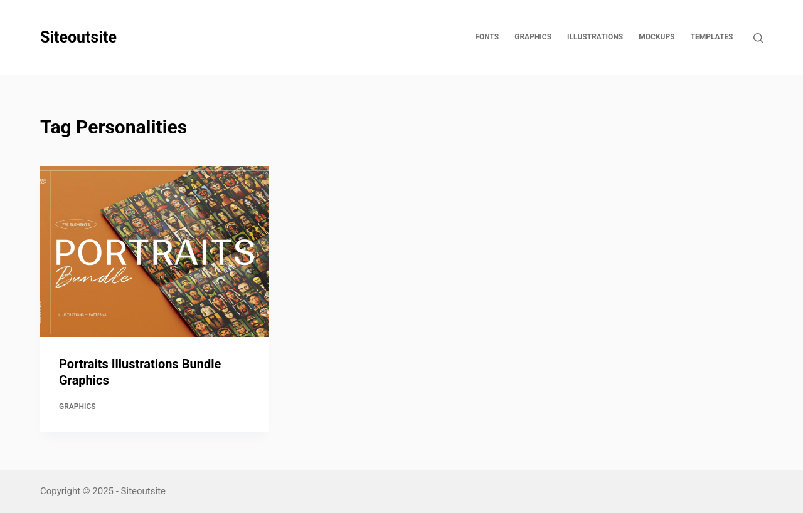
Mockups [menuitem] (656, 37)
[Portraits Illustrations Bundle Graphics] (154, 251)
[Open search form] (758, 38)
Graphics (77, 406)
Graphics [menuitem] (532, 37)
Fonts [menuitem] (487, 37)
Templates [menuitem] (712, 37)
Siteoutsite (78, 37)
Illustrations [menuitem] (595, 37)
